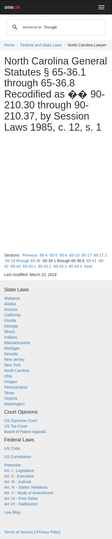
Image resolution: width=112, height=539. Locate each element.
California (12, 315)
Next (88, 266)
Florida (10, 320)
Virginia (10, 398)
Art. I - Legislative (19, 470)
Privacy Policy (48, 532)
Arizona (10, 309)
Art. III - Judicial (17, 482)
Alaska (10, 304)
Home (9, 45)
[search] (55, 27)
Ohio (8, 376)
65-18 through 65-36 (23, 261)
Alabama (11, 298)
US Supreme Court (20, 420)
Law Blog (12, 512)
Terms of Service (18, 532)
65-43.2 (44, 266)
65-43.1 (29, 266)
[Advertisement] (56, 192)
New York (12, 365)
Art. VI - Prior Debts (21, 498)
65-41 (92, 261)
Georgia (11, 326)
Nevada (11, 354)
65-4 (44, 255)
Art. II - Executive (19, 476)
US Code (12, 448)
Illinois (9, 331)
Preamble (12, 465)
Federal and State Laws (41, 45)
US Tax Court (15, 426)
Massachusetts (17, 343)
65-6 (63, 255)
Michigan (12, 348)
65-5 (53, 255)
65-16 (74, 255)
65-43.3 (59, 266)
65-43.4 (75, 266)
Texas (9, 393)
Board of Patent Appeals (25, 431)
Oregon (10, 381)
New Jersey (14, 359)
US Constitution (17, 456)
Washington (14, 404)
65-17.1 (100, 255)
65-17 (87, 255)
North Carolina (16, 370)
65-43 (16, 266)
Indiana (10, 337)
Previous (29, 255)
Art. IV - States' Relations (26, 487)
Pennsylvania (15, 387)
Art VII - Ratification (21, 504)
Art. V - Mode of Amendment (28, 493)
